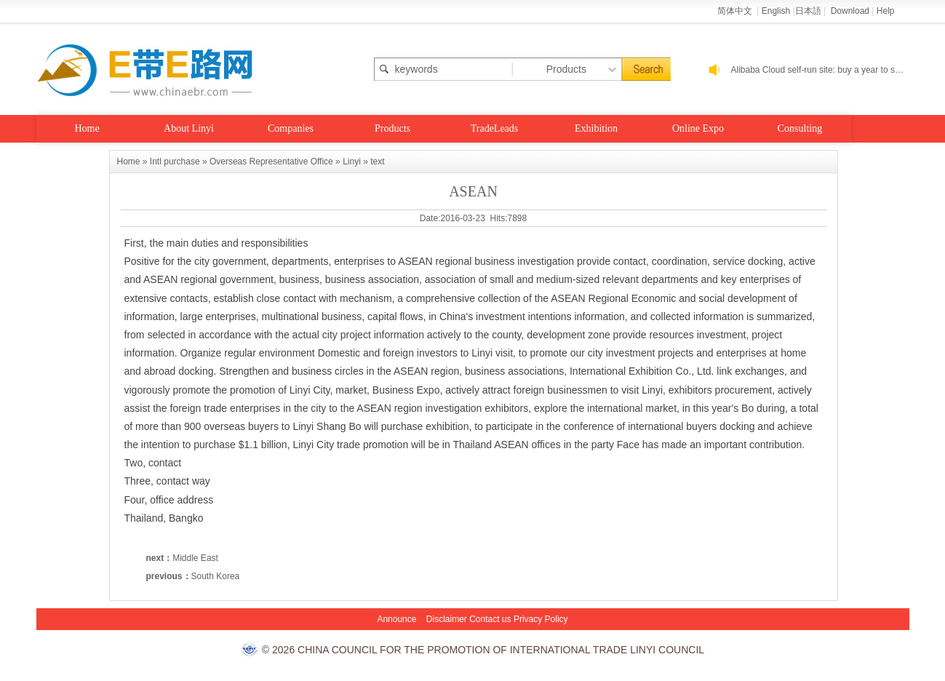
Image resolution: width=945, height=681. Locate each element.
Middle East (195, 558)
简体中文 (735, 11)
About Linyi (189, 128)
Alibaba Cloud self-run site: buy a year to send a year (820, 70)
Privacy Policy (541, 619)
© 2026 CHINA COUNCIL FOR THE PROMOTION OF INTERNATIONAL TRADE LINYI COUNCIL (483, 650)
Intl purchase (175, 161)
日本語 (808, 11)
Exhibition (596, 128)
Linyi (352, 161)
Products (392, 128)
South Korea (215, 576)
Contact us (490, 619)
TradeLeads (495, 128)
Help (886, 11)
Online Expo (698, 128)
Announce (396, 619)
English (776, 11)
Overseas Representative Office (271, 161)
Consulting (800, 128)
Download (850, 11)
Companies (291, 128)
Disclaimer (446, 619)
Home (86, 128)
